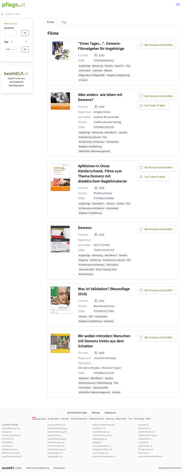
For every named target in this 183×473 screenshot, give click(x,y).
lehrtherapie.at (54, 453)
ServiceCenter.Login (77, 412)
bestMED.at (7, 442)
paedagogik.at (100, 439)
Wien (148, 418)
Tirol (130, 418)
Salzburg (109, 418)
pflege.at (97, 442)
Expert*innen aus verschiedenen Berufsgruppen (16, 80)
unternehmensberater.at (150, 456)
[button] (178, 5)
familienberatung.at (57, 428)
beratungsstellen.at (11, 435)
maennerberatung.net (104, 425)
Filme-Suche (10, 23)
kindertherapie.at (56, 442)
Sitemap (96, 412)
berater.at (7, 432)
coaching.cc (8, 446)
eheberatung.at (9, 449)
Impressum (110, 412)
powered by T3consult (170, 468)
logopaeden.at (54, 456)
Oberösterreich (96, 418)
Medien (10, 14)
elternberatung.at (11, 453)
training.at (143, 453)
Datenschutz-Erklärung (37, 468)
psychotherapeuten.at (104, 456)
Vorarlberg (139, 418)
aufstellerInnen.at (11, 428)
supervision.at (145, 446)
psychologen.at (100, 453)
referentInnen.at (146, 432)
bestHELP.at (8, 439)
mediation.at (99, 428)
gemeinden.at (54, 435)
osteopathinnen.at (102, 435)
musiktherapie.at (101, 432)
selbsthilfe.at (144, 439)
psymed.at (143, 425)
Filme (17, 14)
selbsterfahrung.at (147, 435)
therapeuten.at (145, 449)
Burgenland (54, 418)
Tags (64, 22)
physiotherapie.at (102, 446)
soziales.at (143, 442)
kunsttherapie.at (55, 446)
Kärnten (65, 418)
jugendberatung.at (56, 439)
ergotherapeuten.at (12, 456)
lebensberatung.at (56, 449)
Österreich (39, 419)
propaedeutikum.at (102, 449)
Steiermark (121, 418)
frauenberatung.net (57, 432)
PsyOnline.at (144, 428)
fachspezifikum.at (56, 425)
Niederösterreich (79, 418)
